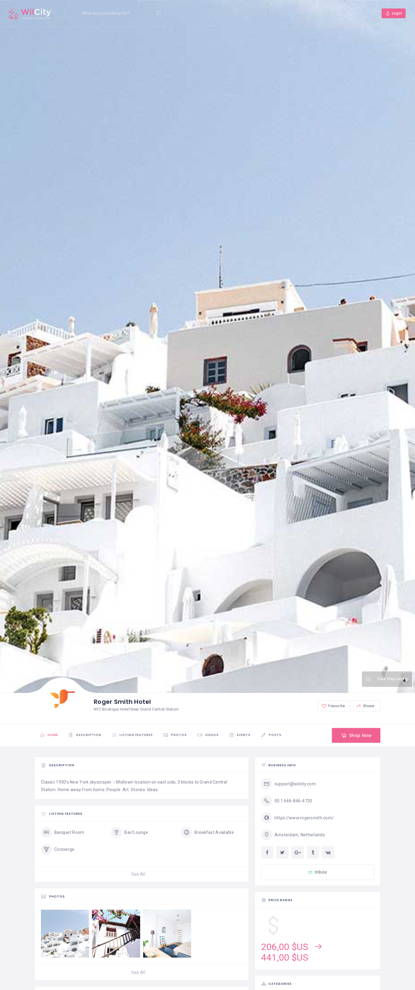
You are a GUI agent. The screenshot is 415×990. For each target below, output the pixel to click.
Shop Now (356, 735)
